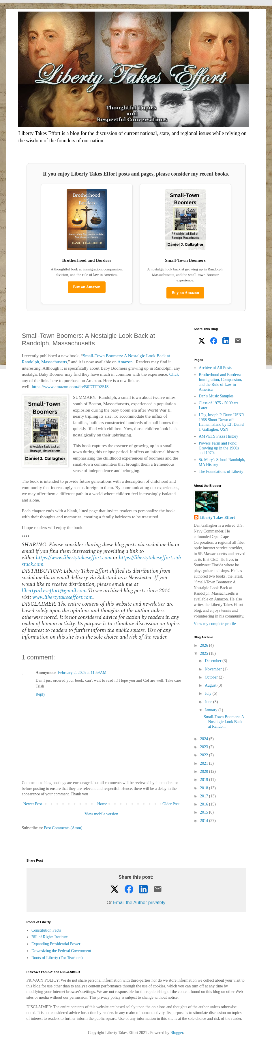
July (209, 693)
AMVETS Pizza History (218, 436)
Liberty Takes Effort (217, 517)
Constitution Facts (46, 930)
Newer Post (32, 804)
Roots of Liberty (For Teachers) (57, 958)
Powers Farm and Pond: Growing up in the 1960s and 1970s (219, 448)
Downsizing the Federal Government (61, 951)
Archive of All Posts (215, 368)
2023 (204, 747)
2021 (204, 763)
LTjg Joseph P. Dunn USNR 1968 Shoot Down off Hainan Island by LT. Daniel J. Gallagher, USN (221, 422)
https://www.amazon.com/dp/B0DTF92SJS (70, 386)
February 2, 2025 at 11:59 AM (82, 672)
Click (174, 374)
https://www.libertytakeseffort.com (73, 558)
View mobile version (101, 814)
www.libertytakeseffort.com (62, 597)
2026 (204, 645)
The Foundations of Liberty (221, 471)
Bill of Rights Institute (49, 937)
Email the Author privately (139, 902)
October (212, 677)
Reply (40, 694)
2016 (204, 804)
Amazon (124, 361)
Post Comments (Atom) (63, 828)
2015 (204, 812)
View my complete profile (215, 624)
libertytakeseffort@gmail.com (54, 591)
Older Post (171, 804)
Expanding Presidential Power (55, 944)
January (211, 710)
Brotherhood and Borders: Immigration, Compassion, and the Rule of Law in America (220, 382)
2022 (204, 755)
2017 (204, 796)
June (209, 702)
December (213, 661)
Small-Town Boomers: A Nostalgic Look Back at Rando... (224, 722)
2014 (204, 821)
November (214, 669)
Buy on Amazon (86, 287)
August (211, 685)
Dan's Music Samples (216, 396)
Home (102, 804)
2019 (204, 779)
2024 (204, 739)
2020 (204, 771)
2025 (204, 653)
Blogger (176, 1033)
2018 (204, 788)
